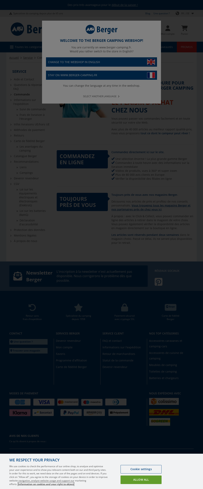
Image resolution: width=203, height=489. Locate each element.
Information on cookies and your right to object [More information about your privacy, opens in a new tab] (46, 484)
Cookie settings (141, 469)
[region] (101, 471)
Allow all (141, 479)
